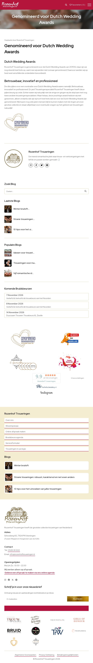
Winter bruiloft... (21, 208)
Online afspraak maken (15, 431)
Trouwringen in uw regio (16, 449)
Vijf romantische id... (23, 273)
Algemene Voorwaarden (25, 655)
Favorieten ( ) (77, 4)
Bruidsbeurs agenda (14, 437)
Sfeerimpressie (12, 426)
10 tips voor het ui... (23, 229)
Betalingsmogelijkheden (67, 655)
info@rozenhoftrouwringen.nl (22, 554)
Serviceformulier (13, 443)
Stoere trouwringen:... (24, 219)
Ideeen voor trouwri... (23, 252)
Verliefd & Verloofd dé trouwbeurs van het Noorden (28, 297)
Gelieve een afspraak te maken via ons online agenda (29, 572)
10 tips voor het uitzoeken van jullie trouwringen (37, 488)
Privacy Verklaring (46, 655)
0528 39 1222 (14, 550)
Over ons (9, 420)
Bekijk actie (61, 608)
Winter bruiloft (21, 465)
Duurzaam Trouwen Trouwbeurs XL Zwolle (24, 314)
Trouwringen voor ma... (24, 263)
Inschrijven (78, 599)
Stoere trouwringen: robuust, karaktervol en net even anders (44, 477)
